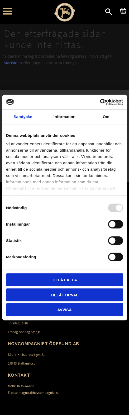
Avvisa (64, 309)
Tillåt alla (64, 280)
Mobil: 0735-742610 (21, 386)
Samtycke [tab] (22, 116)
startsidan (13, 63)
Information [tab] (65, 116)
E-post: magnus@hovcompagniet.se (33, 393)
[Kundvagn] (122, 10)
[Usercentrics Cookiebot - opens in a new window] (100, 102)
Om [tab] (106, 116)
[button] (7, 11)
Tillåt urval (64, 294)
